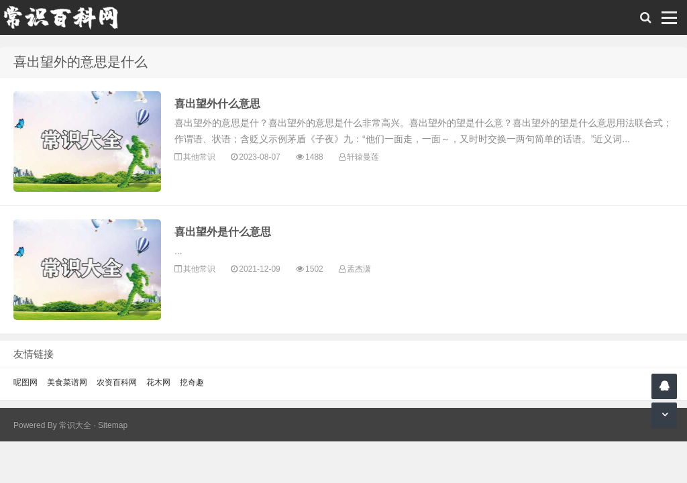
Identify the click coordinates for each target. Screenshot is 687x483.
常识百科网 (67, 17)
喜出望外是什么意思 (222, 231)
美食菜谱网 (67, 382)
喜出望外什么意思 (217, 103)
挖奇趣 (192, 382)
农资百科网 (117, 382)
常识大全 (75, 425)
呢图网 (25, 382)
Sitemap (112, 425)
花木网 (158, 382)
